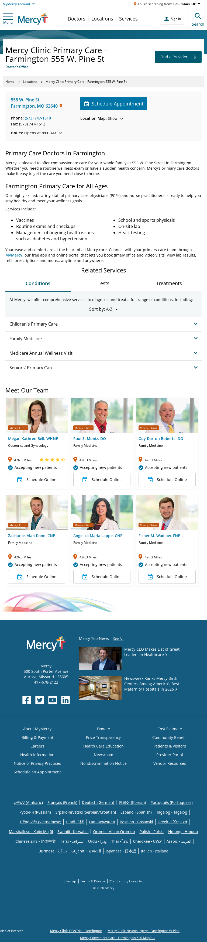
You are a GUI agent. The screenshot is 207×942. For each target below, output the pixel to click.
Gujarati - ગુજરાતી (86, 851)
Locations (102, 18)
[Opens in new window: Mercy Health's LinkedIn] (65, 700)
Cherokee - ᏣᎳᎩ (147, 841)
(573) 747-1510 (38, 118)
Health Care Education (103, 746)
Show (101, 118)
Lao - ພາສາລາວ (102, 821)
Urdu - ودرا (97, 841)
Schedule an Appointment (37, 771)
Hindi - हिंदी (75, 821)
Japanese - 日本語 (121, 851)
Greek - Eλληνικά (172, 821)
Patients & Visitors (169, 746)
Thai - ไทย (120, 841)
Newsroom (103, 754)
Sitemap (70, 881)
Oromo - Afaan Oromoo (114, 831)
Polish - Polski (151, 831)
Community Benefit (169, 737)
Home (10, 81)
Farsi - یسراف (72, 841)
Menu (8, 19)
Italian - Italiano (154, 851)
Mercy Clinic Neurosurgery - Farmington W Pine (144, 931)
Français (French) (62, 802)
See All (118, 638)
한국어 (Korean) (132, 802)
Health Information (37, 754)
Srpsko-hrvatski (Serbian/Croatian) (86, 812)
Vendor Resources (169, 763)
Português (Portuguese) (171, 802)
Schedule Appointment (113, 103)
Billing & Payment (37, 737)
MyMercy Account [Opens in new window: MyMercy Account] (16, 4)
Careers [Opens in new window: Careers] (37, 746)
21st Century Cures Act (126, 881)
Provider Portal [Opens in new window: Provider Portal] (169, 754)
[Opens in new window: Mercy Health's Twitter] (39, 700)
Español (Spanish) (136, 812)
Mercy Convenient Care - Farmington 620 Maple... (117, 938)
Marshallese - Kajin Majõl (31, 831)
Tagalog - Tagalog (171, 812)
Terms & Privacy (93, 881)
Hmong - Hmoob (183, 831)
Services (128, 18)
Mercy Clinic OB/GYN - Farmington (76, 931)
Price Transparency (103, 737)
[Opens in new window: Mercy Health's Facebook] (26, 700)
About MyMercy (37, 728)
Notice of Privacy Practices (37, 763)
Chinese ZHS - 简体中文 (35, 841)
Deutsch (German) (98, 802)
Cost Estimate (169, 728)
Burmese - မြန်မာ (53, 851)
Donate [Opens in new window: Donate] (103, 728)
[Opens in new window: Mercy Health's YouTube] (52, 700)
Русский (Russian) (35, 812)
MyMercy (13, 255)
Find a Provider (178, 57)
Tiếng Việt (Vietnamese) (40, 821)
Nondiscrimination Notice (103, 763)
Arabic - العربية (179, 841)
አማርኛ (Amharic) (28, 802)
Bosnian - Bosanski (136, 821)
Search (198, 19)
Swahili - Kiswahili (72, 831)
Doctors (76, 18)
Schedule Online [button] (36, 479)
